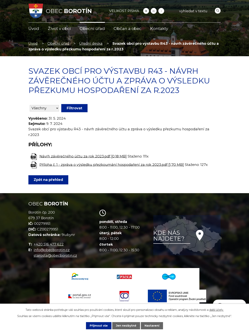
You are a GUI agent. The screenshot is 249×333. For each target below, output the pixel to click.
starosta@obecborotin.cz (55, 255)
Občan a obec (127, 28)
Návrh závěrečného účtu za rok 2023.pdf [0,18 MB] (83, 156)
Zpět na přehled (48, 180)
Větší (146, 11)
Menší (161, 11)
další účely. (216, 310)
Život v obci (59, 28)
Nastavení (152, 325)
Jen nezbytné (126, 325)
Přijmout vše (99, 325)
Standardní (154, 11)
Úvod (33, 28)
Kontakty (159, 28)
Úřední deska (91, 43)
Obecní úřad (92, 28)
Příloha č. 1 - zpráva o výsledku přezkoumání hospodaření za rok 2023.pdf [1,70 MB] (111, 164)
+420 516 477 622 (49, 244)
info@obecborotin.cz (52, 250)
